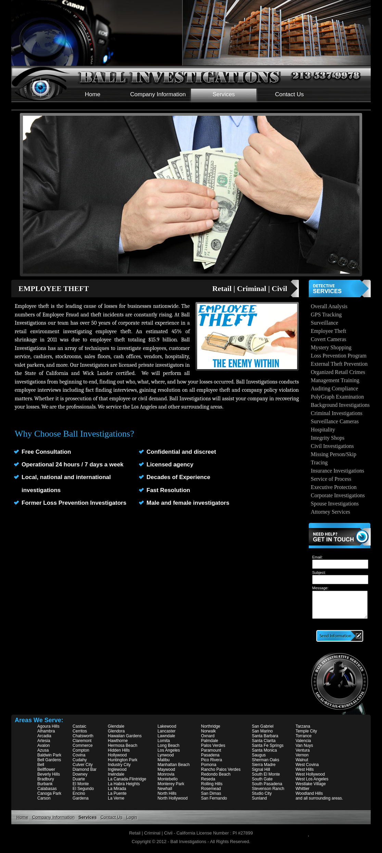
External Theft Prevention (339, 364)
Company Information (158, 94)
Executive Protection (334, 487)
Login (131, 817)
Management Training (335, 380)
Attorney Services (330, 512)
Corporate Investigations (338, 495)
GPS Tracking (326, 314)
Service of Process (331, 479)
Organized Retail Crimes (338, 372)
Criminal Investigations (336, 413)
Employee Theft (328, 331)
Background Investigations (340, 405)
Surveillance (324, 323)
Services (224, 94)
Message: (320, 588)
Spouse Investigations (335, 503)
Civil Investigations (332, 446)
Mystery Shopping (331, 347)
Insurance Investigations (337, 471)
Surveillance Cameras (335, 421)
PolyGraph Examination (337, 397)
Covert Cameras (328, 339)
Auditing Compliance (334, 388)
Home (92, 94)
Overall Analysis (329, 306)
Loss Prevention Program (339, 356)
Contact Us (289, 94)
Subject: (319, 572)
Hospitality (323, 429)
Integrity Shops (327, 438)
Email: (317, 557)
